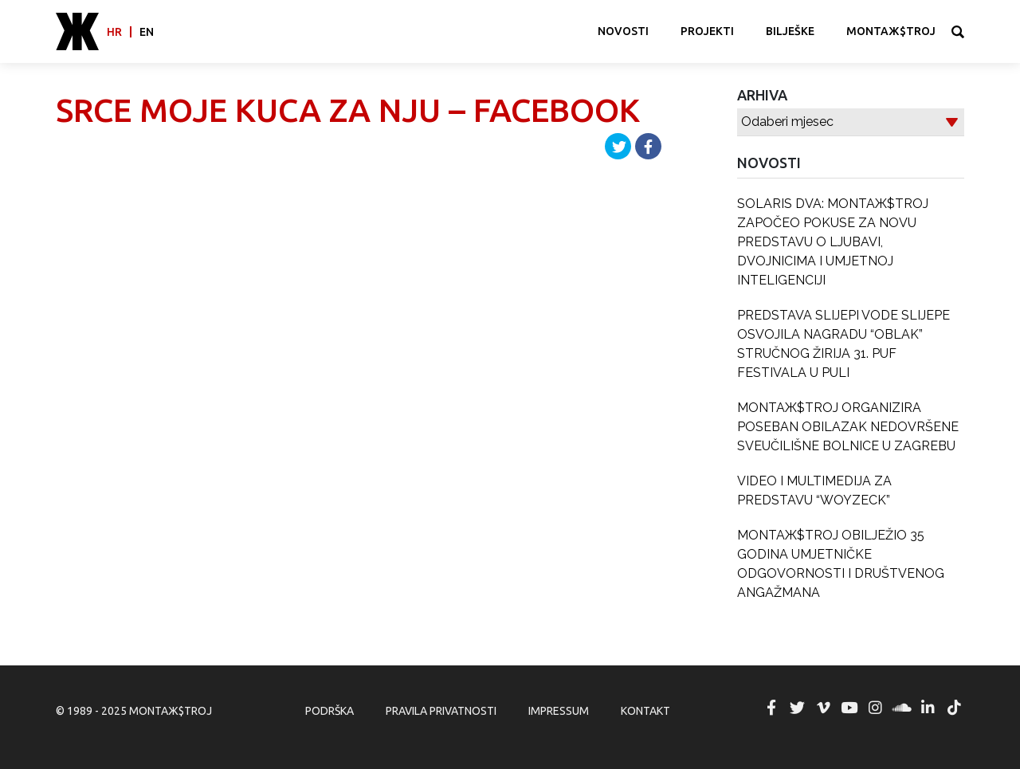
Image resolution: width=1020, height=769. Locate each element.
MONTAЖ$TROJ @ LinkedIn (928, 708)
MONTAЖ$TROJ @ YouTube (849, 708)
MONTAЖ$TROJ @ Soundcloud (902, 708)
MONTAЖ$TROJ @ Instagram (876, 708)
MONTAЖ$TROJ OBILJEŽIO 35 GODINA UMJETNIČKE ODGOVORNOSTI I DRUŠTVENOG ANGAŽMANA (840, 564)
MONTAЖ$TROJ (891, 31)
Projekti (707, 31)
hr (114, 31)
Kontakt (645, 710)
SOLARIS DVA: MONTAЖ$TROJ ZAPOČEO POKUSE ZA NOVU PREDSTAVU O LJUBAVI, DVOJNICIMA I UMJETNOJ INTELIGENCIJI (832, 242)
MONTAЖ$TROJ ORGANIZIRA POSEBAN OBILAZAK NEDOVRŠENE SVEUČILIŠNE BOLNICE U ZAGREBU (848, 426)
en (146, 31)
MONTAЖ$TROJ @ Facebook (771, 708)
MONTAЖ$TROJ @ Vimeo (823, 708)
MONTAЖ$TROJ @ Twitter (797, 708)
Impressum (558, 710)
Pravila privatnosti (441, 710)
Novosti (623, 31)
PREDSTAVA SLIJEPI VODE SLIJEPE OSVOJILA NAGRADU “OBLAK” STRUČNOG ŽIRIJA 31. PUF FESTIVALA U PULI (843, 344)
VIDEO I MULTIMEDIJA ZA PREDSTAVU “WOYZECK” (814, 490)
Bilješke (790, 31)
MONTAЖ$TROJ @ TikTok (954, 708)
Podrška (329, 710)
